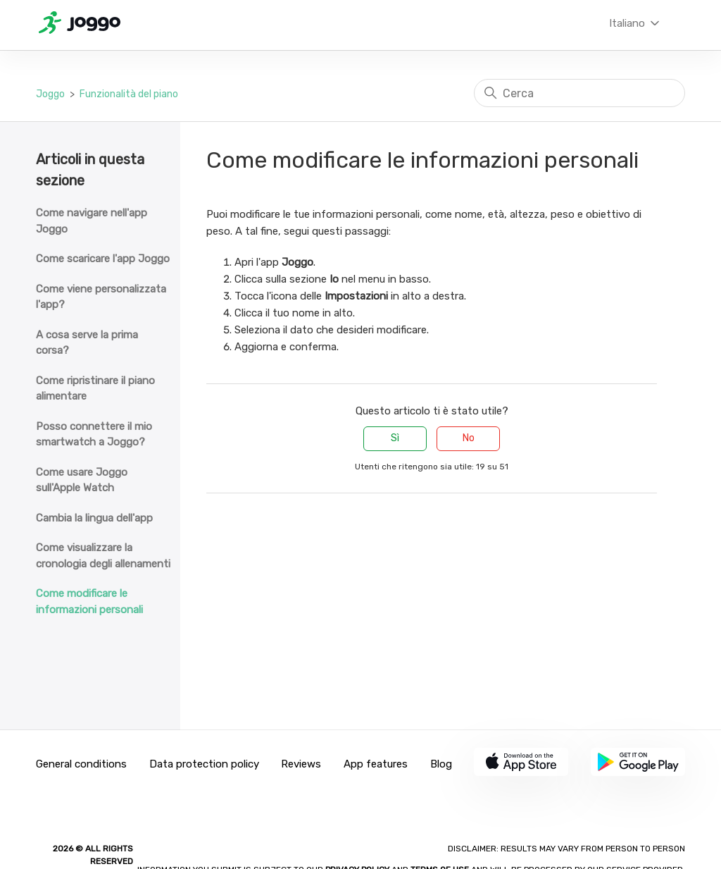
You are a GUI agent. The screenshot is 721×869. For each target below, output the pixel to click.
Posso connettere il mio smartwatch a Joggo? (94, 434)
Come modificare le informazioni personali (89, 601)
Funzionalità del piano (129, 94)
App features (376, 764)
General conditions (81, 764)
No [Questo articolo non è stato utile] (469, 438)
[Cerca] (579, 93)
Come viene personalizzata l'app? (101, 297)
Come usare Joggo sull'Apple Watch (81, 480)
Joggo (50, 94)
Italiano (635, 23)
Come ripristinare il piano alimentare (95, 388)
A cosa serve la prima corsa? (87, 342)
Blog (441, 764)
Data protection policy (204, 764)
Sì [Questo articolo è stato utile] (395, 438)
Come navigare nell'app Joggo (91, 221)
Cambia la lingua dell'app (94, 518)
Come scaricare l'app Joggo (103, 258)
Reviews (301, 764)
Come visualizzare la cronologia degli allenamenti (103, 555)
